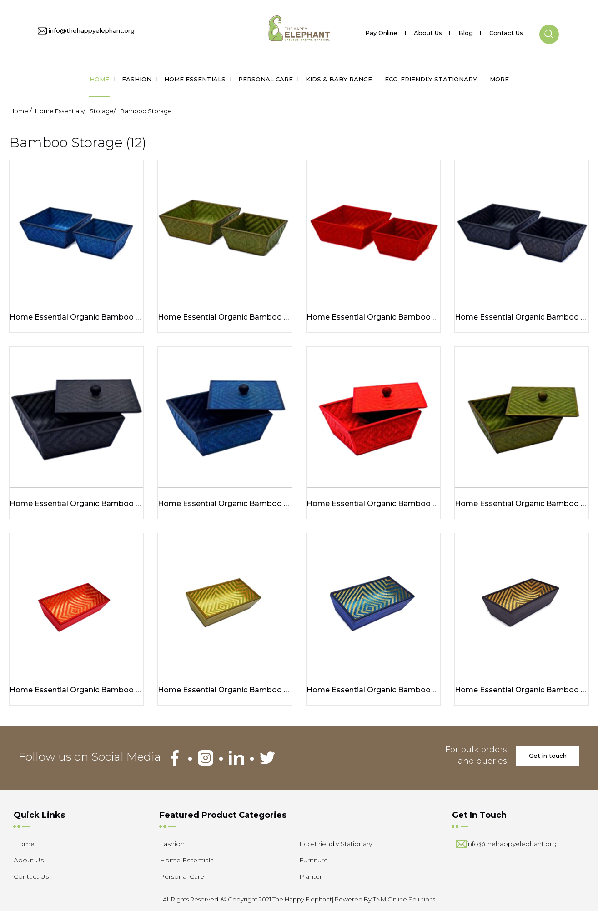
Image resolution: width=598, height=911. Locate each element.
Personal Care (265, 79)
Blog (465, 31)
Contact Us (506, 31)
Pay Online (381, 31)
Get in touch (548, 755)
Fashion (136, 79)
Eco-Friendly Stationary (431, 79)
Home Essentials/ (60, 111)
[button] (549, 27)
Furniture (313, 860)
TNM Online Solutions (404, 899)
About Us (428, 31)
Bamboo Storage (146, 111)
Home (99, 79)
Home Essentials (195, 79)
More (499, 79)
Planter (310, 876)
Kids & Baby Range (339, 79)
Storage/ (103, 111)
